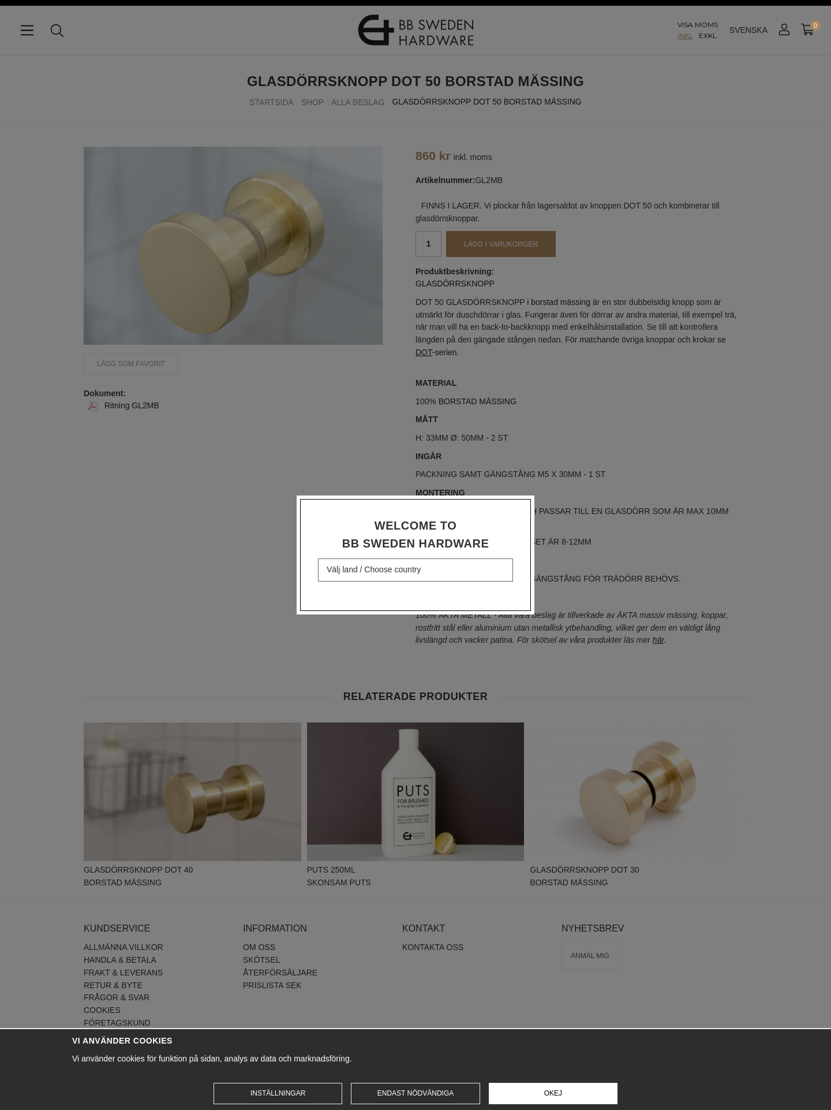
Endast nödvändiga (415, 1093)
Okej (553, 1093)
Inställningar (277, 1093)
